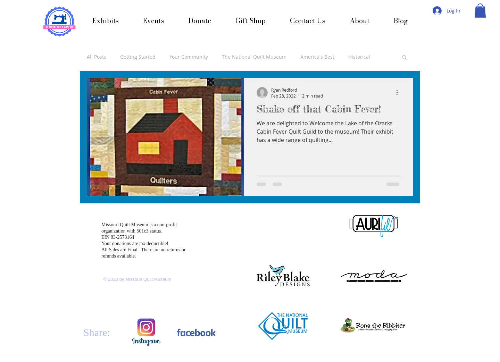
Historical (359, 56)
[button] (480, 10)
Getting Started (138, 56)
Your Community (188, 56)
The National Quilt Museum (254, 56)
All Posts (96, 56)
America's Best (317, 56)
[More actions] (399, 93)
